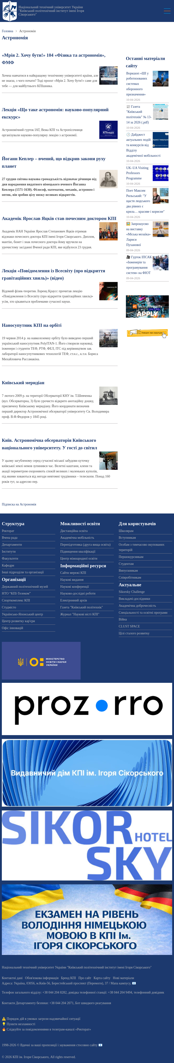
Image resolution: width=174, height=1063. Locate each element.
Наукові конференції (74, 586)
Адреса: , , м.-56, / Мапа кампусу (66, 983)
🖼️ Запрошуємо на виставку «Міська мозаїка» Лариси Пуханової (138, 234)
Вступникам (127, 537)
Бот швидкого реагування (93, 1003)
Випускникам (128, 570)
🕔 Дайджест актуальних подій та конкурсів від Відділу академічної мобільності (143, 145)
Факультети (10, 558)
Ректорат (8, 531)
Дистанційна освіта (74, 531)
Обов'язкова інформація (42, 978)
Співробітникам (130, 577)
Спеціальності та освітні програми (143, 612)
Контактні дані (12, 978)
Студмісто (9, 607)
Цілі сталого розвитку (134, 633)
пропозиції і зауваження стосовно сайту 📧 (72, 1045)
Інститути (9, 551)
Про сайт (84, 978)
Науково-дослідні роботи (77, 593)
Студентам (126, 564)
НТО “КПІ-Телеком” (16, 593)
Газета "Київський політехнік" (81, 607)
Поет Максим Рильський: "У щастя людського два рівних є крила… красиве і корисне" (145, 201)
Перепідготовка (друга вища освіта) (85, 544)
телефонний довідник (149, 992)
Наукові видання (72, 580)
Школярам (126, 531)
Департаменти (12, 544)
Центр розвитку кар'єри (18, 621)
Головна (7, 31)
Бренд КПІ (68, 978)
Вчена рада (9, 537)
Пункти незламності (21, 1024)
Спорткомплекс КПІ (16, 600)
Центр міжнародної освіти (78, 558)
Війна (123, 619)
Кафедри (8, 565)
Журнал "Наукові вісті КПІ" (79, 614)
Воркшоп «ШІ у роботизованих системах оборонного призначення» (137, 84)
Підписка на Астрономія (19, 504)
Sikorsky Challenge (132, 592)
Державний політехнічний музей (25, 586)
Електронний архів (73, 600)
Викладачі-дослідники (134, 599)
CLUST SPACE (129, 626)
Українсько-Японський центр (22, 614)
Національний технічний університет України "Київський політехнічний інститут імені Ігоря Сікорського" (51, 10)
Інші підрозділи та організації (23, 572)
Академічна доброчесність (137, 605)
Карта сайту (102, 978)
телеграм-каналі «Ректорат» (71, 1029)
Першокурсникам (131, 557)
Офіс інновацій (12, 628)
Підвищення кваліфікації (77, 551)
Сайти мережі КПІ (73, 573)
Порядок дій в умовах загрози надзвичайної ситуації (43, 1019)
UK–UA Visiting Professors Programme (137, 173)
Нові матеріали (123, 978)
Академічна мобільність (77, 537)
